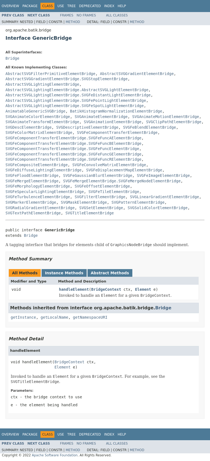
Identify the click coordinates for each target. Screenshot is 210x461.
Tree (71, 6)
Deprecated (90, 6)
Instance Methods (64, 273)
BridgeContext (106, 289)
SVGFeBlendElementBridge (149, 127)
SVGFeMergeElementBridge (32, 181)
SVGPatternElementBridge (138, 202)
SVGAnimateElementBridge (101, 116)
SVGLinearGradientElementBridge (164, 197)
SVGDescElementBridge (28, 127)
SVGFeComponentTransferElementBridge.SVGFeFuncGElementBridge (73, 154)
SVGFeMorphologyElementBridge (37, 186)
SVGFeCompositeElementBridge (36, 165)
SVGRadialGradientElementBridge (40, 208)
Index (109, 6)
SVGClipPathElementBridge (173, 122)
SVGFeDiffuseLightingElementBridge (43, 170)
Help (122, 6)
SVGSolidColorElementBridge (158, 208)
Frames (67, 15)
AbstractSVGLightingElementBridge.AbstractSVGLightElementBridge (76, 90)
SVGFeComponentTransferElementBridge (117, 132)
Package (29, 6)
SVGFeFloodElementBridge (32, 175)
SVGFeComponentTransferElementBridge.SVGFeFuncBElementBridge (73, 143)
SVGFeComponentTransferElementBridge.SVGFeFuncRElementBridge (73, 159)
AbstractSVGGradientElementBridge (137, 73)
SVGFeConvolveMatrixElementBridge (109, 165)
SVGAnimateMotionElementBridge (165, 116)
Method (73, 22)
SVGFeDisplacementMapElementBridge (124, 170)
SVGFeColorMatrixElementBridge (38, 132)
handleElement (74, 289)
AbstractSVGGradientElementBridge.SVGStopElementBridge (66, 79)
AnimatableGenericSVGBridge (35, 111)
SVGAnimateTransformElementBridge (42, 122)
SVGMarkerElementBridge (30, 202)
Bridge (12, 58)
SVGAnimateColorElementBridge (37, 116)
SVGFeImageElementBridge (163, 175)
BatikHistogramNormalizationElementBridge (116, 111)
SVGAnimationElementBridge (113, 122)
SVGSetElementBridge (101, 208)
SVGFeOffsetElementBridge (102, 186)
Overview (10, 6)
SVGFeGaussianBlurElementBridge (97, 175)
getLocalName (54, 317)
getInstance (23, 317)
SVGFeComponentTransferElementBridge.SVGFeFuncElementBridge (72, 148)
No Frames (86, 15)
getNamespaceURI (90, 317)
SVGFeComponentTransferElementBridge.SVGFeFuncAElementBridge (73, 138)
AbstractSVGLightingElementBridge (42, 84)
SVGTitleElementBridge (89, 213)
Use (60, 6)
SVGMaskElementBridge (84, 202)
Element (143, 289)
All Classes (117, 15)
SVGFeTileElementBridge (113, 191)
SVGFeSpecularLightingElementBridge (44, 191)
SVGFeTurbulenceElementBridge (37, 197)
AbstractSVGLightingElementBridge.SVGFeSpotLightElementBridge (74, 105)
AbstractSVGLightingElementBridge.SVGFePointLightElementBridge (75, 100)
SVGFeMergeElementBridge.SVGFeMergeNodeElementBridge (122, 181)
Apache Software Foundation (54, 455)
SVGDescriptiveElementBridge (87, 127)
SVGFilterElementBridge (100, 197)
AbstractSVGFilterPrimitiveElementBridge (50, 73)
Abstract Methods (110, 273)
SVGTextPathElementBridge (33, 213)
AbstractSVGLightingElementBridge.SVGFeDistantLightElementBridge (78, 95)
